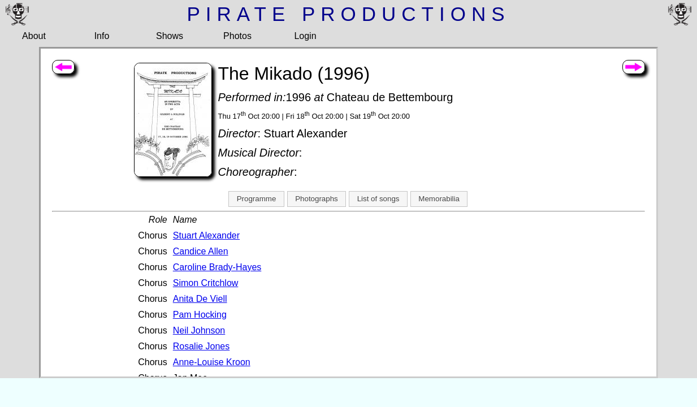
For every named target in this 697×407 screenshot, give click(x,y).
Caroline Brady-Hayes (217, 267)
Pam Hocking (200, 314)
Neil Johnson (199, 330)
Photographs (316, 198)
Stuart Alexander (206, 235)
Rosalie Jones (201, 346)
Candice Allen (200, 251)
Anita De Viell (200, 299)
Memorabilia (439, 198)
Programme (256, 198)
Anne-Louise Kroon (211, 362)
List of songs (378, 198)
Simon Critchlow (206, 283)
